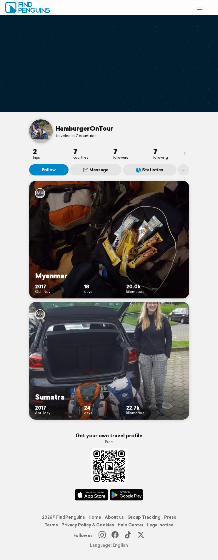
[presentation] (185, 154)
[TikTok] (128, 535)
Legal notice (160, 525)
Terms (51, 525)
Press (170, 517)
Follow (49, 170)
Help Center (131, 525)
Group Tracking (144, 517)
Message (96, 170)
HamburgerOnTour (84, 128)
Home (95, 517)
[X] (140, 535)
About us (114, 517)
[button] (199, 7)
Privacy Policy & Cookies (87, 525)
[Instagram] (102, 535)
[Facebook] (115, 535)
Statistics (149, 170)
